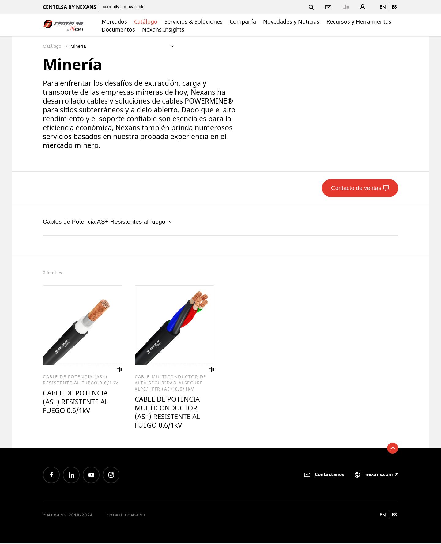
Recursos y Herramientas (358, 21)
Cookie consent (126, 516)
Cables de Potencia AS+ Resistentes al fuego (108, 221)
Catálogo (145, 21)
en (383, 7)
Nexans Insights (163, 29)
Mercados (114, 21)
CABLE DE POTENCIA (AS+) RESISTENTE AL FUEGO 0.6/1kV (77, 402)
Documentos (118, 29)
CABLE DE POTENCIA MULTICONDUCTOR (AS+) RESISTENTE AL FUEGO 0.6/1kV (169, 413)
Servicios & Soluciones (193, 21)
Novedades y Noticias (291, 21)
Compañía (243, 21)
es (394, 7)
